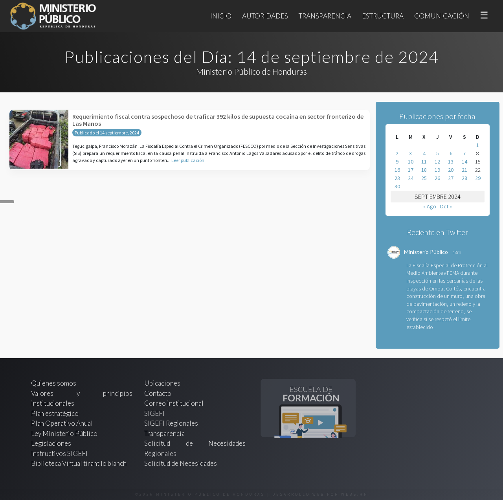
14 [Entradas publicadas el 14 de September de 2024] (464, 161)
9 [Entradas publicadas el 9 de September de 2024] (397, 161)
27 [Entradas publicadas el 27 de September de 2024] (450, 178)
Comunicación (441, 16)
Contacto (157, 393)
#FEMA (451, 272)
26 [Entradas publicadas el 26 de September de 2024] (437, 178)
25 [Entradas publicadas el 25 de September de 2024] (424, 178)
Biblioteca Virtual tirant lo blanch (79, 463)
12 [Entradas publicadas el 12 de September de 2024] (437, 161)
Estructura (383, 16)
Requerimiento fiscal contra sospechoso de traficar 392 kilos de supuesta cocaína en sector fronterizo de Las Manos (217, 119)
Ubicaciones (162, 383)
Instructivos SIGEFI (59, 453)
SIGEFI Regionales (171, 423)
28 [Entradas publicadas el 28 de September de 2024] (464, 178)
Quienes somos (53, 383)
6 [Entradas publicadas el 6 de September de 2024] (451, 153)
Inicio (220, 16)
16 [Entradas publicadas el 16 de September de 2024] (397, 169)
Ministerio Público (426, 251)
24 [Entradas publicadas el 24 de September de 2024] (410, 178)
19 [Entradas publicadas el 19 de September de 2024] (437, 169)
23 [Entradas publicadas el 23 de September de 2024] (397, 178)
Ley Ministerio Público (64, 433)
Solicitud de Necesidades (180, 463)
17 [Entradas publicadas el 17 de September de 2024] (410, 169)
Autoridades (265, 16)
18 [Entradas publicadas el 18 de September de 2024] (424, 169)
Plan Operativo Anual (62, 423)
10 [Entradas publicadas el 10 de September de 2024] (410, 161)
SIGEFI (154, 413)
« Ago (429, 206)
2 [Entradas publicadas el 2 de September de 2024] (397, 153)
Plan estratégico (55, 413)
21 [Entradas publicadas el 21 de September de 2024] (464, 169)
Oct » (446, 206)
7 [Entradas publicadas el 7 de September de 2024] (464, 153)
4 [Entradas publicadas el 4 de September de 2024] (424, 153)
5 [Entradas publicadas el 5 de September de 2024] (437, 153)
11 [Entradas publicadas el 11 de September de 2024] (424, 161)
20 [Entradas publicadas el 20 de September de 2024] (450, 169)
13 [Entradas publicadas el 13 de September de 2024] (450, 161)
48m (456, 252)
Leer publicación (187, 160)
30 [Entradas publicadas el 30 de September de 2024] (397, 186)
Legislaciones (51, 443)
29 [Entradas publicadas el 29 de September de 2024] (478, 178)
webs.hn (354, 494)
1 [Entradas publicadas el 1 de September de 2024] (477, 145)
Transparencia (325, 16)
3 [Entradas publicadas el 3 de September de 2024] (410, 153)
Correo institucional (174, 403)
